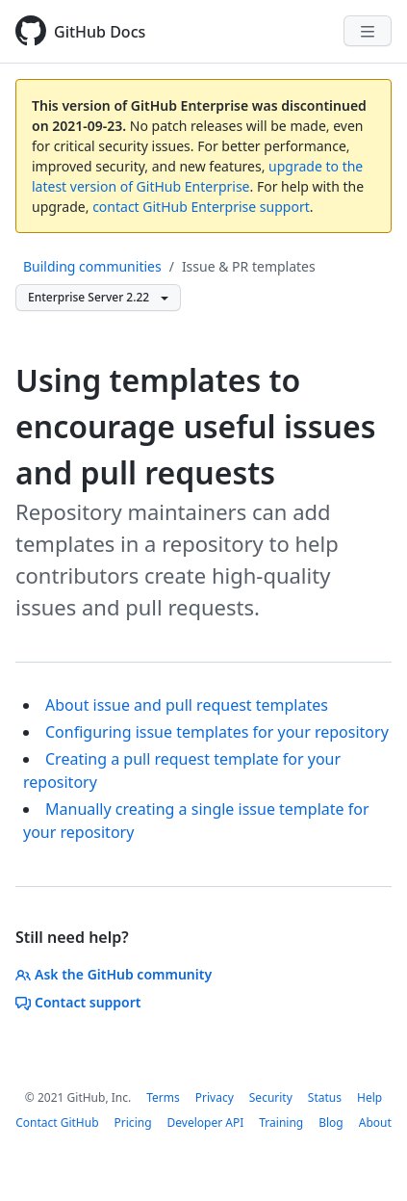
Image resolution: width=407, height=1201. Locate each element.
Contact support (78, 1002)
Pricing (133, 1122)
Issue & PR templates (249, 266)
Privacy (214, 1097)
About (375, 1122)
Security (271, 1097)
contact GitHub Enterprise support (201, 206)
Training (281, 1122)
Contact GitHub (56, 1122)
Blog (330, 1122)
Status (325, 1097)
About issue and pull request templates (186, 705)
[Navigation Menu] (367, 30)
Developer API (205, 1122)
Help (369, 1097)
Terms (163, 1097)
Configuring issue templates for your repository (217, 732)
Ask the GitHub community (113, 974)
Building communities (92, 266)
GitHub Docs (99, 31)
